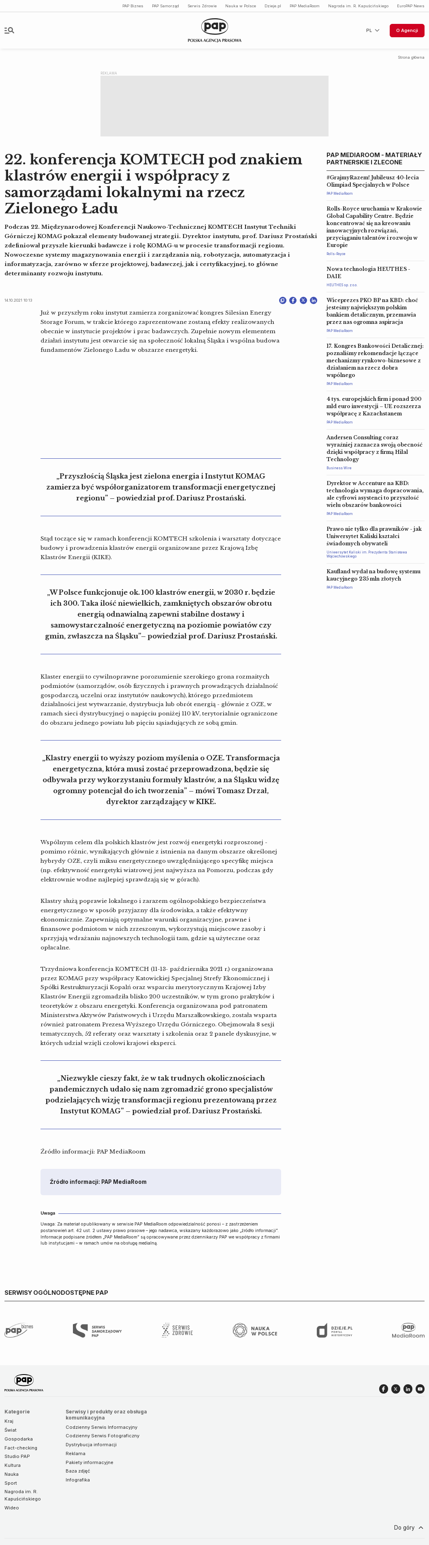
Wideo (11, 1508)
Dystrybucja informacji (91, 1444)
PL (373, 30)
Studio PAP (17, 1456)
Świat (10, 1430)
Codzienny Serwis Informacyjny (101, 1427)
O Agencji (407, 30)
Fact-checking (20, 1448)
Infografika (78, 1480)
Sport (10, 1483)
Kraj (8, 1421)
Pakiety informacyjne (89, 1462)
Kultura (12, 1465)
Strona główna (411, 57)
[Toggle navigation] (9, 30)
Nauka (11, 1474)
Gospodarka (18, 1439)
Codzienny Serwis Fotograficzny (102, 1436)
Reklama (75, 1453)
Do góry (409, 1527)
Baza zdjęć (78, 1471)
